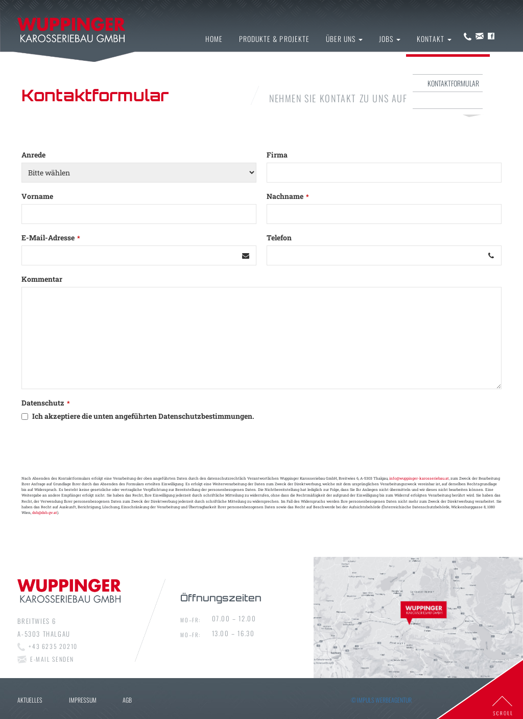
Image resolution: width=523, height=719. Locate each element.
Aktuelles (29, 699)
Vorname (37, 196)
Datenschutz (45, 403)
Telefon (279, 237)
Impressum (463, 100)
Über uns (344, 39)
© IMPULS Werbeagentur (381, 699)
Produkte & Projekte (274, 39)
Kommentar (41, 279)
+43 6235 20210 (53, 646)
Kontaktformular (453, 83)
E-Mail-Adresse (50, 237)
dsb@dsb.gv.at (44, 512)
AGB (127, 699)
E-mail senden (52, 659)
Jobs (389, 39)
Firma (277, 155)
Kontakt (434, 39)
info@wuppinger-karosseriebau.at (419, 478)
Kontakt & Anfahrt (452, 65)
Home (214, 39)
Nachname (288, 196)
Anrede (33, 155)
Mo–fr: (190, 620)
